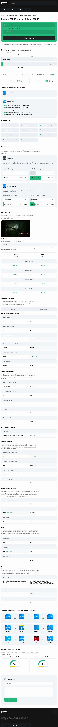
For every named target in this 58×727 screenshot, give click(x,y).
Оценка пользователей (11, 139)
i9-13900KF (33, 69)
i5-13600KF (20, 67)
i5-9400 (9, 53)
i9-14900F (31, 56)
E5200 (12, 28)
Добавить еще (29, 38)
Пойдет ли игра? (24, 10)
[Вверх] (55, 712)
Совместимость (46, 130)
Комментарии (26, 139)
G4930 (18, 35)
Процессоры (7, 10)
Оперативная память (9, 130)
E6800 (4, 28)
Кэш (24, 135)
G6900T (5, 35)
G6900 (9, 35)
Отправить (11, 700)
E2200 (20, 28)
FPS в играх (26, 125)
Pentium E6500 (10, 93)
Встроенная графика (28, 130)
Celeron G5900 (10, 101)
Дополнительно (46, 135)
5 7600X (20, 54)
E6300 (8, 28)
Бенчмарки (6, 125)
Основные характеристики (48, 125)
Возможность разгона (9, 135)
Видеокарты (15, 10)
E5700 (16, 28)
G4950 (13, 35)
